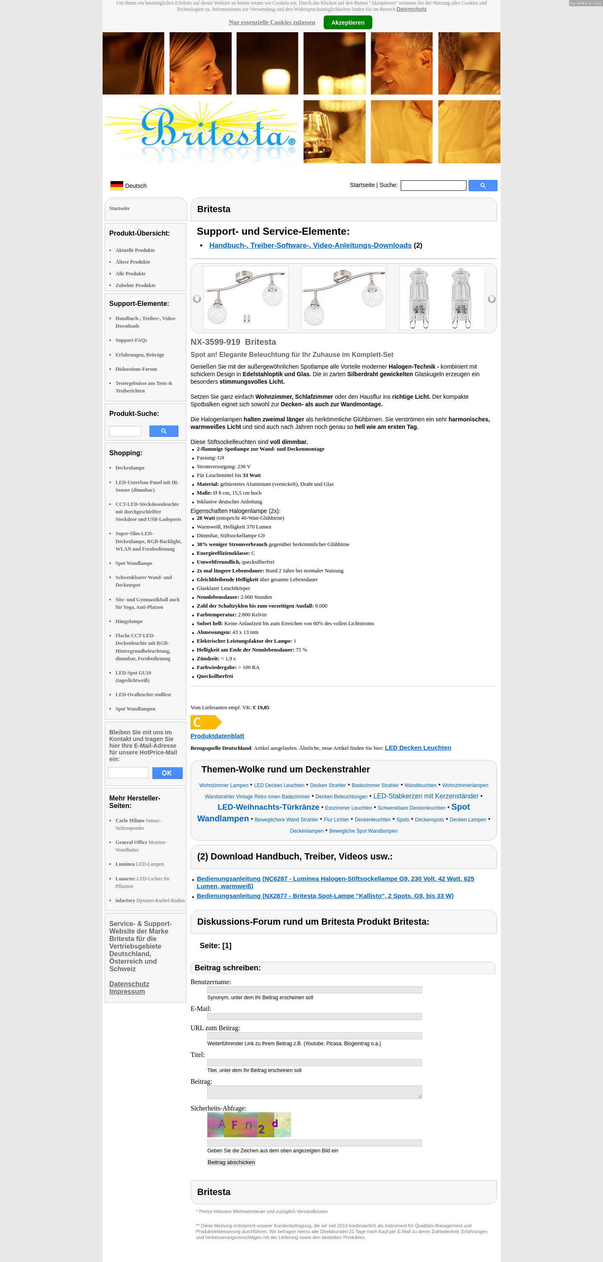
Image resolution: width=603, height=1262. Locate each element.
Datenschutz (411, 9)
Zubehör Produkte (135, 285)
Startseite (362, 185)
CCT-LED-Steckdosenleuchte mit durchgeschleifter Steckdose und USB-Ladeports (148, 511)
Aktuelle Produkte (135, 250)
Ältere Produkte (133, 262)
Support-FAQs (131, 340)
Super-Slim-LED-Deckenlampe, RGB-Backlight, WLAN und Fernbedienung (149, 541)
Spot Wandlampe (134, 563)
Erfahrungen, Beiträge (140, 355)
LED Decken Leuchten (418, 747)
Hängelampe (129, 621)
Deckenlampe (130, 468)
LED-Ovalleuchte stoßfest (143, 695)
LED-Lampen (140, 864)
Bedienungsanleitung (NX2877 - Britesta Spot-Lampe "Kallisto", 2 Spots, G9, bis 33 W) (325, 895)
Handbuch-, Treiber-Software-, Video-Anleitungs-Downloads (310, 245)
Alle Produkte (130, 274)
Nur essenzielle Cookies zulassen (272, 22)
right (492, 299)
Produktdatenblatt (217, 735)
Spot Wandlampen (135, 709)
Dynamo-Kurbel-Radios (150, 900)
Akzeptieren (347, 22)
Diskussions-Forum (136, 369)
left (197, 299)
